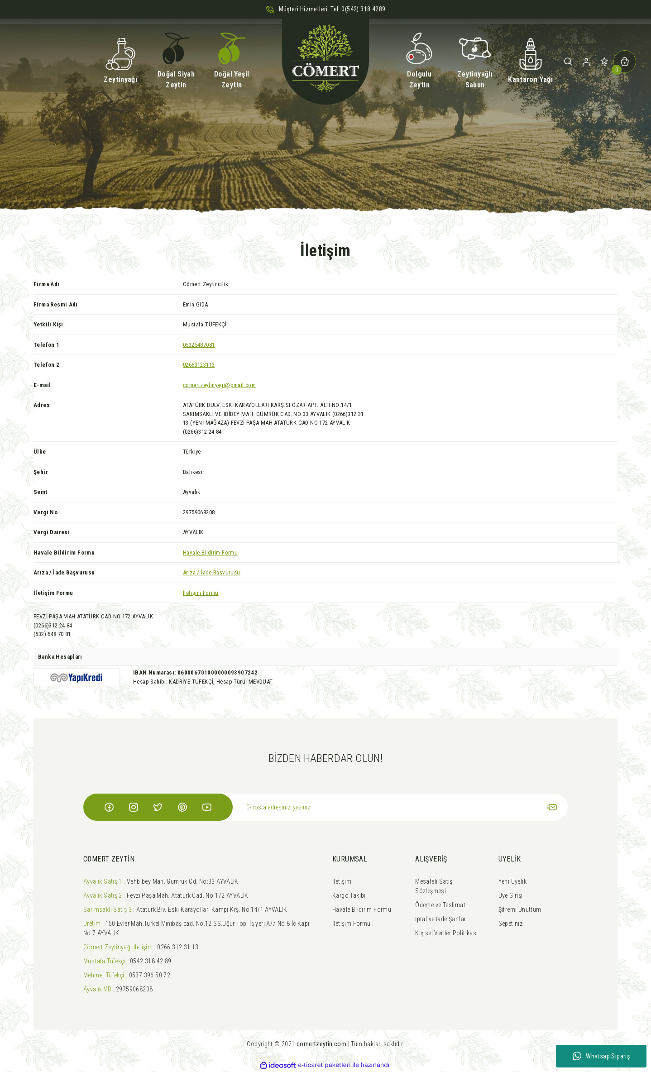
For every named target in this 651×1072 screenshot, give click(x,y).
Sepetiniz (510, 923)
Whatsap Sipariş (601, 1056)
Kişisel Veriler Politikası (446, 933)
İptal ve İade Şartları (441, 919)
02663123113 (199, 364)
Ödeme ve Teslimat (440, 905)
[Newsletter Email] (400, 807)
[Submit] (552, 807)
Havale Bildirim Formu (210, 552)
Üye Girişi (510, 895)
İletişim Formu (200, 592)
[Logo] (325, 62)
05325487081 (199, 344)
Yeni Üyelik (512, 881)
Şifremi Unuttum (519, 909)
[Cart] (624, 61)
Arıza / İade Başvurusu (211, 572)
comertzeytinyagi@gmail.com (219, 385)
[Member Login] (586, 62)
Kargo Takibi (349, 895)
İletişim (341, 881)
